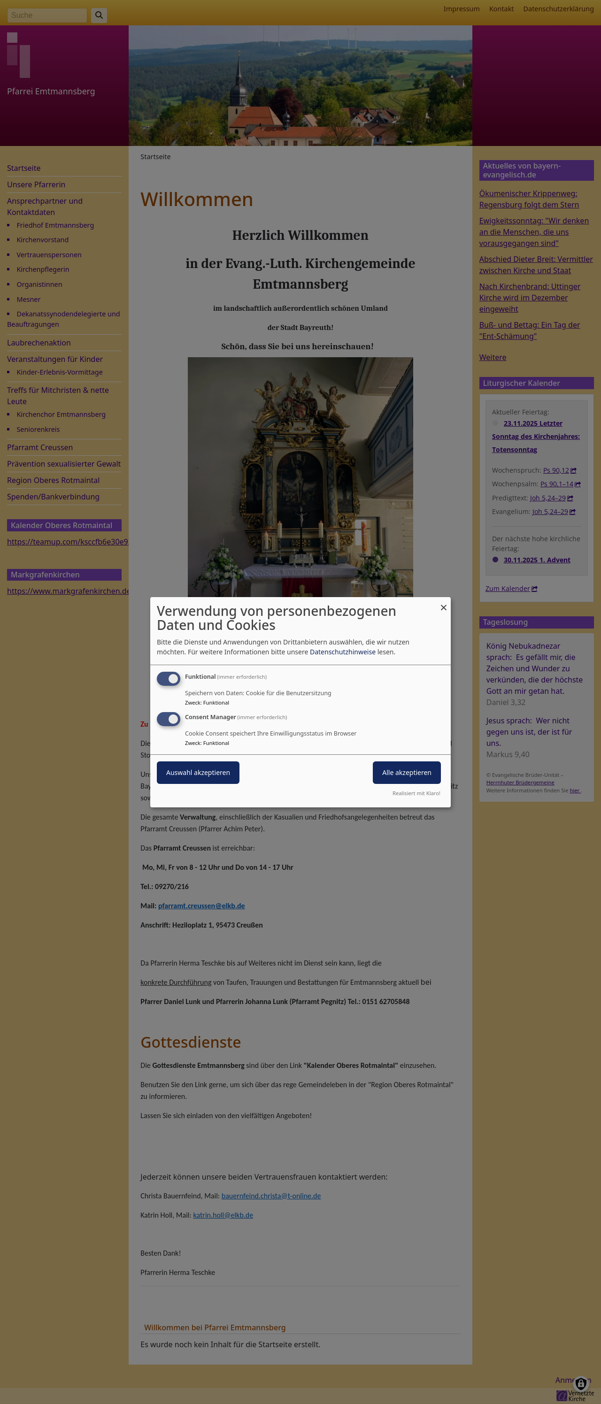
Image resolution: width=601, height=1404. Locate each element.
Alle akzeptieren (406, 772)
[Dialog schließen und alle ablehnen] (444, 602)
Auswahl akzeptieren (198, 772)
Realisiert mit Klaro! (416, 793)
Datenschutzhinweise (343, 651)
